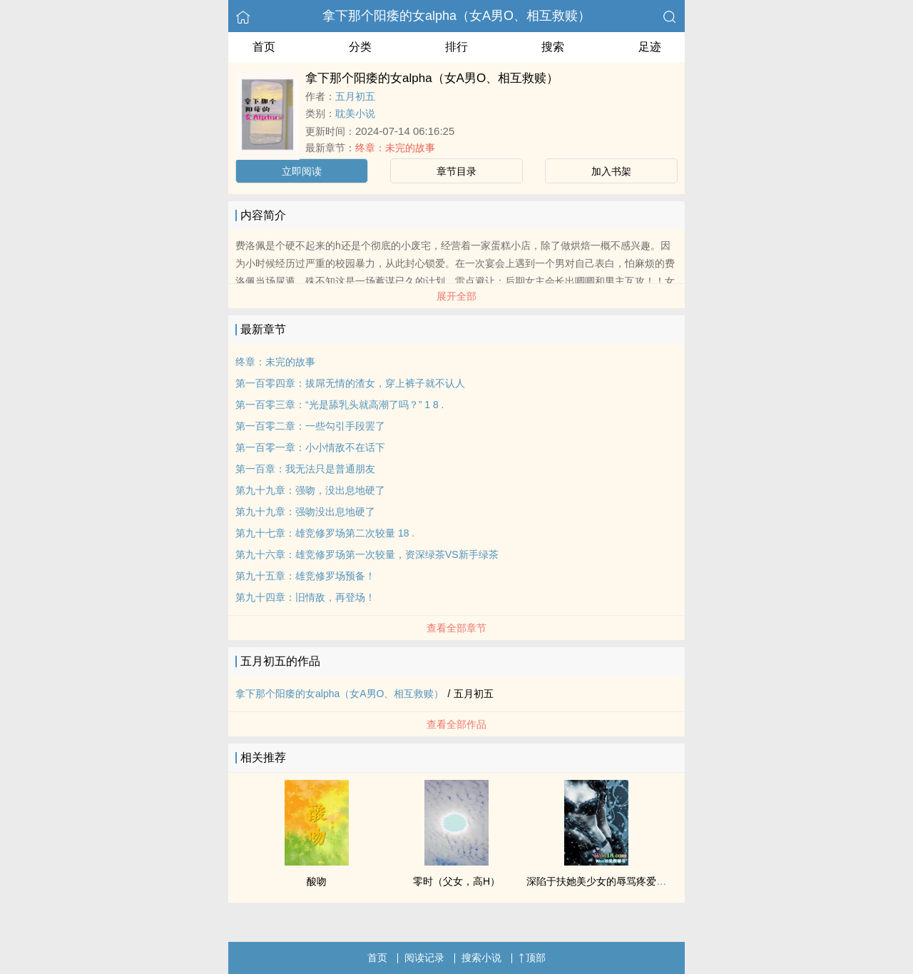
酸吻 (317, 881)
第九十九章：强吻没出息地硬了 (305, 511)
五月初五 (355, 96)
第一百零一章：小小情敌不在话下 (310, 447)
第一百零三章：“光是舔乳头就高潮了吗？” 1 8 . (339, 404)
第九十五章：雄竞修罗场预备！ (305, 576)
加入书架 (611, 171)
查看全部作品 (456, 724)
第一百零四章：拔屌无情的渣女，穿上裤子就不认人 (350, 383)
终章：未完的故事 (395, 147)
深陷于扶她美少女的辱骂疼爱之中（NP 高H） (628, 881)
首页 (264, 47)
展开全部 (456, 296)
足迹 (649, 47)
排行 (456, 47)
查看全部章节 (456, 628)
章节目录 (456, 171)
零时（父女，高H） (456, 881)
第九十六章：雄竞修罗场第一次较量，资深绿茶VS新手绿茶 (367, 554)
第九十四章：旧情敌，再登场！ (305, 597)
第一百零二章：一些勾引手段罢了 (310, 426)
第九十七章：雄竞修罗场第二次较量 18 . (324, 533)
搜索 (552, 47)
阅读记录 (424, 957)
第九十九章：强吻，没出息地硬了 (310, 490)
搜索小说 (481, 957)
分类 (360, 47)
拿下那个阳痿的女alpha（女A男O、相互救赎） (456, 16)
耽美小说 (355, 113)
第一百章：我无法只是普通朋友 (305, 469)
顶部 (532, 957)
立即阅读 (302, 171)
